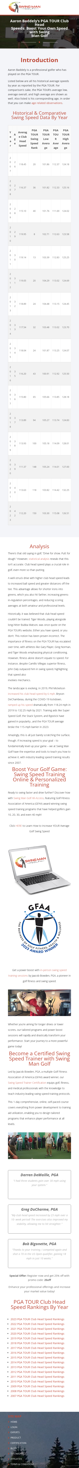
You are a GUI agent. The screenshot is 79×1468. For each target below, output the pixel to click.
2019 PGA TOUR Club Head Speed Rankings (37, 1338)
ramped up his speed (20, 705)
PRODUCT (16, 1437)
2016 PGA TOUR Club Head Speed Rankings (37, 1352)
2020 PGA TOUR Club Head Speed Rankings (37, 1333)
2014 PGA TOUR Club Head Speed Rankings (37, 1362)
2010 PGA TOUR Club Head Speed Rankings (37, 1381)
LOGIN (14, 1427)
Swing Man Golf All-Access (29, 798)
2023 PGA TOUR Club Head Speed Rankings (37, 1319)
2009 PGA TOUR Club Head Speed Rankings (37, 1386)
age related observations (47, 103)
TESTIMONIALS (18, 1453)
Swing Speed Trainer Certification (27, 1082)
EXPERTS (15, 1432)
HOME (14, 1421)
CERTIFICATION (18, 1443)
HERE (19, 825)
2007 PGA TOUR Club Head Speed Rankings (37, 1396)
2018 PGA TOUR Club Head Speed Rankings (37, 1343)
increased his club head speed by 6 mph (31, 693)
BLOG (14, 1448)
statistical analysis (39, 559)
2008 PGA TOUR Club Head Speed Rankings (37, 1391)
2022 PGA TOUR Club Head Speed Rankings (37, 1324)
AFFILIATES (16, 1458)
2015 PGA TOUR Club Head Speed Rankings (37, 1357)
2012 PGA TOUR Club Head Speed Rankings (37, 1372)
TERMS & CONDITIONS (22, 1464)
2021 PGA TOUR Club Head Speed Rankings (37, 1328)
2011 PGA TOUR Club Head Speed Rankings (37, 1376)
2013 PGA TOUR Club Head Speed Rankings (37, 1367)
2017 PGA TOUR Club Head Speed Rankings (37, 1348)
